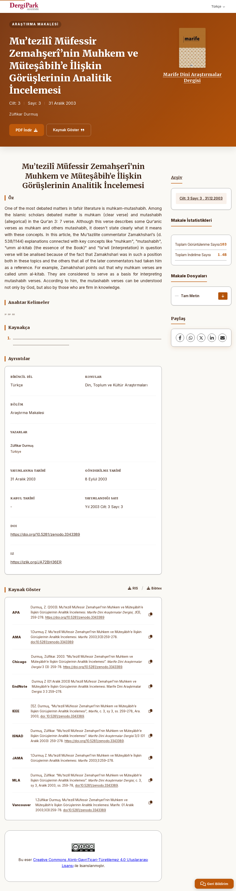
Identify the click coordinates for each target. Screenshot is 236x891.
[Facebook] (180, 338)
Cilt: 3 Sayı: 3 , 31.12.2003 (201, 198)
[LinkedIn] (212, 338)
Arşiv (176, 177)
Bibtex (154, 588)
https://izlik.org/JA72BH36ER (36, 562)
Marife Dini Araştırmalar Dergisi (192, 77)
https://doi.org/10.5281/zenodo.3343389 (45, 534)
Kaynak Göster (68, 130)
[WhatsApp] (190, 338)
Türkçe (218, 6)
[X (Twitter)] (201, 338)
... (13, 313)
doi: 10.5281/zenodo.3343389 (62, 716)
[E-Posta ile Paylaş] (222, 338)
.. (9, 313)
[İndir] (222, 296)
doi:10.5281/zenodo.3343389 (52, 642)
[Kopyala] (150, 614)
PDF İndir (27, 130)
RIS (133, 588)
